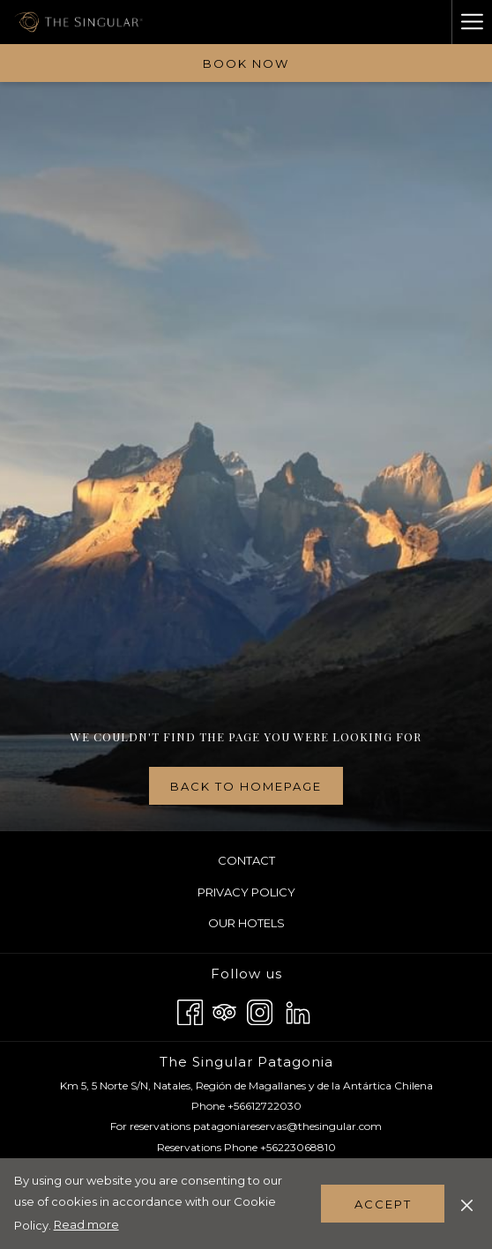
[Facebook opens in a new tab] (190, 1009)
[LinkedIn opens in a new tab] (298, 1009)
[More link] (471, 22)
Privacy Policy (246, 892)
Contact (246, 860)
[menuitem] (246, 860)
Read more (88, 1225)
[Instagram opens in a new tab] (259, 1009)
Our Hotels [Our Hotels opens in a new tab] (267, 923)
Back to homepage (246, 786)
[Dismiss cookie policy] (467, 1203)
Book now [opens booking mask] (246, 63)
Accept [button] (383, 1204)
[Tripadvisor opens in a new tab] (224, 1009)
